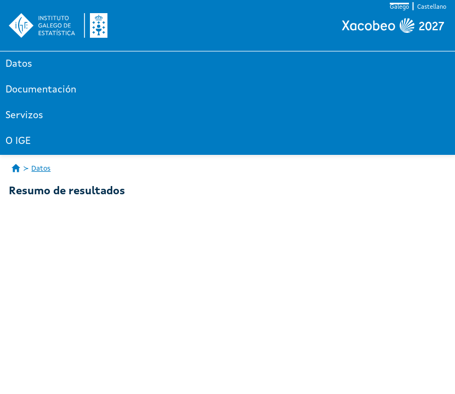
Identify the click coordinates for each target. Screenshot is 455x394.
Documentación (40, 90)
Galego (399, 7)
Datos (18, 64)
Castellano (431, 7)
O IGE (18, 141)
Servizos (24, 115)
